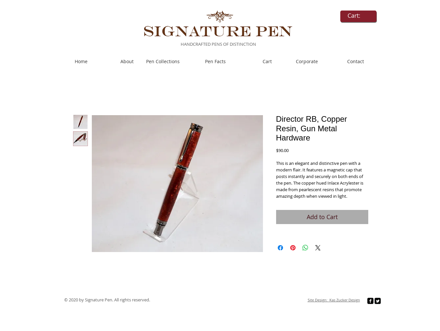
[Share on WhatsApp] (305, 248)
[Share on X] (318, 248)
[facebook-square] (370, 301)
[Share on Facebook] (280, 248)
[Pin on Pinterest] (293, 248)
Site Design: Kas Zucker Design (334, 299)
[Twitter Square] (378, 301)
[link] (358, 15)
